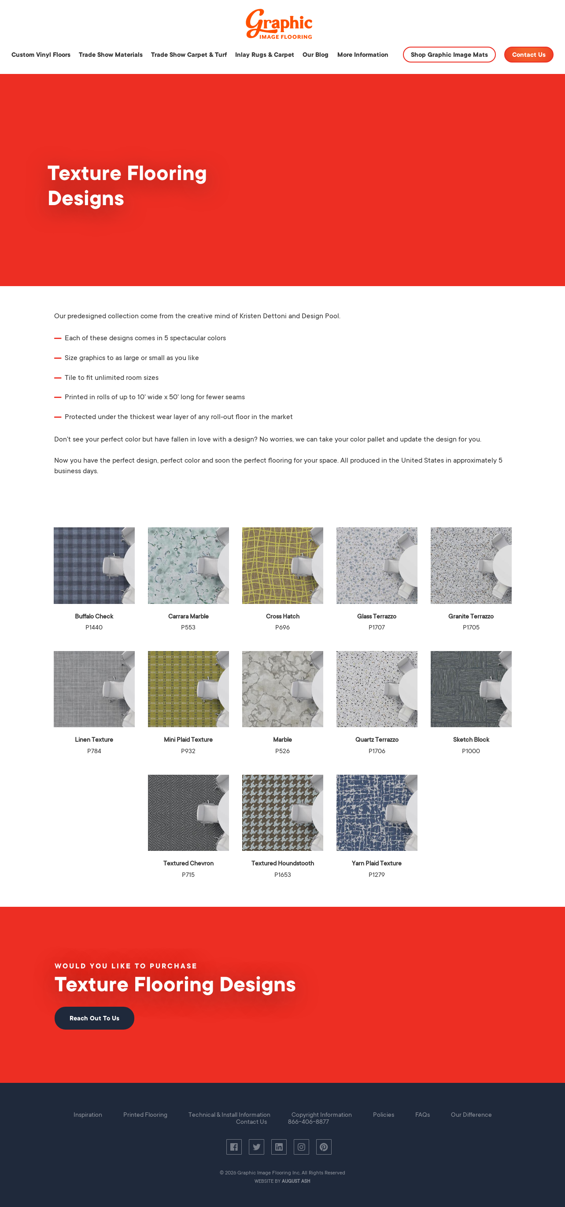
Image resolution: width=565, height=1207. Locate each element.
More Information (362, 54)
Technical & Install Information (229, 1114)
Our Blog (316, 54)
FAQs (422, 1114)
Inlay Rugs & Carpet (264, 54)
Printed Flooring (145, 1114)
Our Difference (471, 1114)
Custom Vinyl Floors (40, 54)
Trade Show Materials (111, 54)
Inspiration (88, 1114)
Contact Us (529, 54)
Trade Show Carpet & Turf (189, 54)
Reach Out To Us (94, 1018)
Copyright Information (322, 1114)
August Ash (296, 1181)
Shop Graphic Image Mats (449, 54)
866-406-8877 (308, 1121)
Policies (383, 1114)
